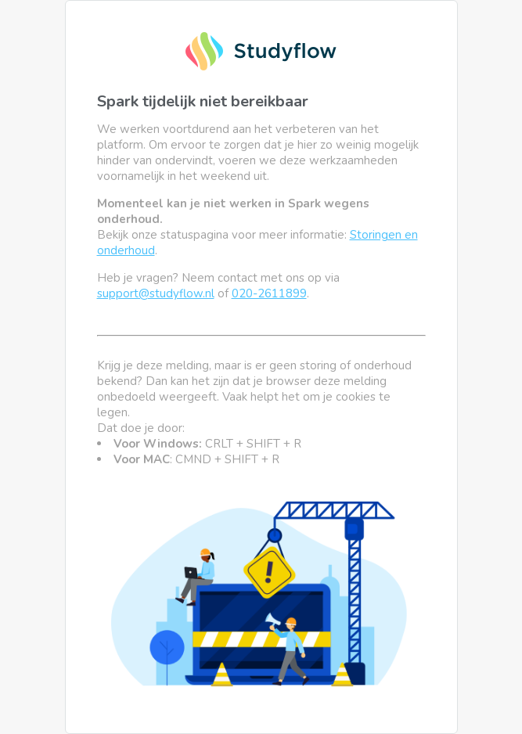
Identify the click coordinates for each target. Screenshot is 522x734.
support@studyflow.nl (155, 293)
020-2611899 (269, 293)
